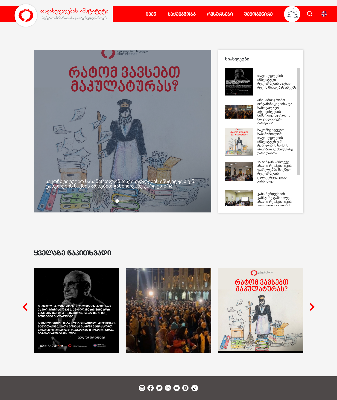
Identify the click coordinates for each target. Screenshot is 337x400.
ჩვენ (151, 14)
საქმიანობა (182, 14)
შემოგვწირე (258, 14)
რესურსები (220, 14)
